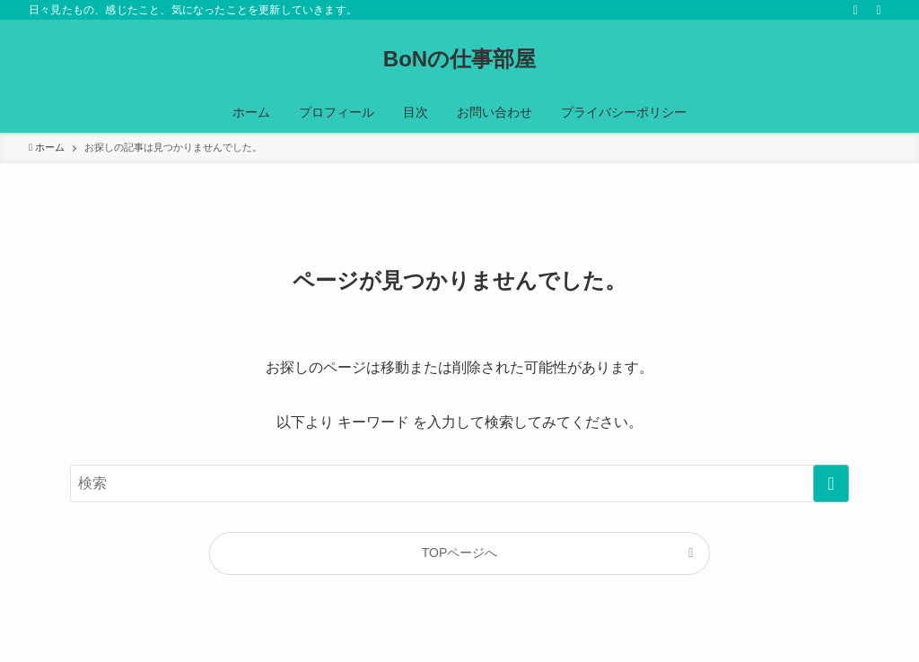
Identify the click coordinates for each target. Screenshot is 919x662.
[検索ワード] (459, 483)
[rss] (855, 10)
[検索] (878, 10)
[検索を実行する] (831, 483)
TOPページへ (460, 552)
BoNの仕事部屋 (459, 59)
